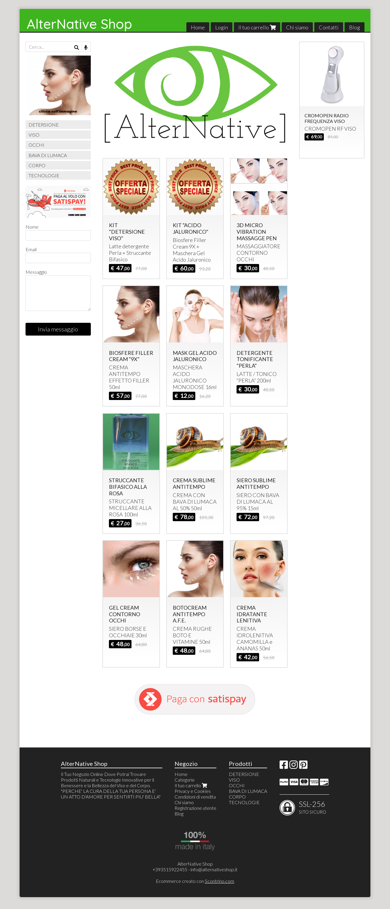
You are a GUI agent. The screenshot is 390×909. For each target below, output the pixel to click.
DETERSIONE (43, 124)
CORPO (36, 165)
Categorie (185, 779)
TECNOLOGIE (43, 175)
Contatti (329, 27)
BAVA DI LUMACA (47, 155)
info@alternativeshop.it (214, 869)
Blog (354, 27)
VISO (33, 134)
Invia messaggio (58, 329)
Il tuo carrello (257, 27)
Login (221, 27)
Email (31, 249)
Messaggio (36, 272)
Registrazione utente (195, 808)
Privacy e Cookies (193, 791)
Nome (32, 227)
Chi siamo (297, 27)
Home (198, 27)
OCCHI (36, 145)
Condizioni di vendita (195, 796)
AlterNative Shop (79, 23)
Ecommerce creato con (195, 881)
